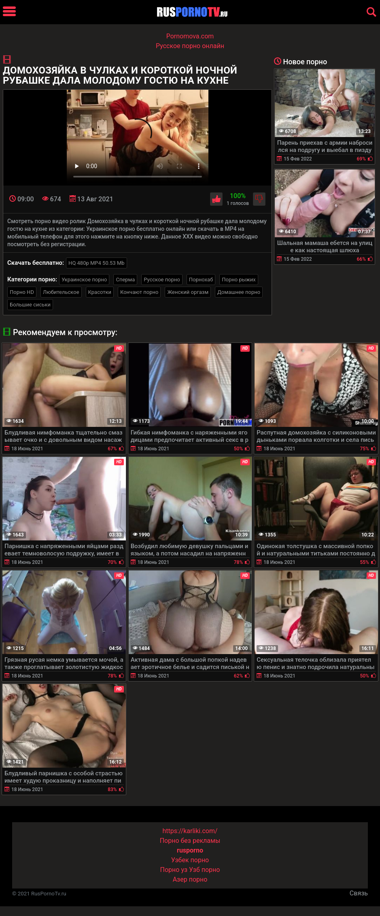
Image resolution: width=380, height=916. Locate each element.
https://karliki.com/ (189, 831)
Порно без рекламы (190, 840)
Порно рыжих (238, 279)
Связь (359, 893)
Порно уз (174, 870)
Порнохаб (201, 279)
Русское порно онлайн (190, 46)
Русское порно (162, 279)
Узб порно (204, 870)
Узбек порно (190, 860)
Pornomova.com (190, 36)
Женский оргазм (187, 292)
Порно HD (22, 292)
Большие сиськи (30, 305)
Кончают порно (139, 292)
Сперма (125, 279)
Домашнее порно (238, 292)
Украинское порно (84, 279)
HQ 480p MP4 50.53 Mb (96, 263)
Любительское (61, 292)
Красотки (99, 292)
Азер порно (190, 879)
